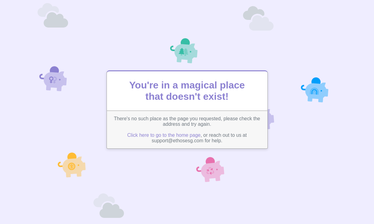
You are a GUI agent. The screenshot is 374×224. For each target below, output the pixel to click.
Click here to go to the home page (164, 135)
